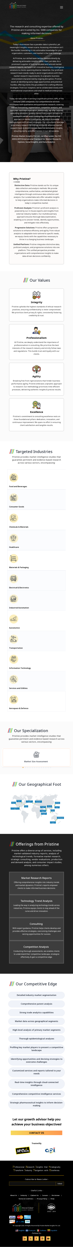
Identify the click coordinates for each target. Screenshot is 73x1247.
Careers (45, 1195)
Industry (23, 1195)
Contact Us (36, 1132)
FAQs (52, 1199)
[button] (23, 767)
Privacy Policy (42, 1199)
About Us (14, 1195)
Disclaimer (56, 1195)
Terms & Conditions (26, 1199)
